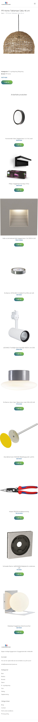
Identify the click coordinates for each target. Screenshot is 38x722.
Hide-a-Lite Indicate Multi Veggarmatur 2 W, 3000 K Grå (19, 238)
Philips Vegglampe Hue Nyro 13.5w (19, 184)
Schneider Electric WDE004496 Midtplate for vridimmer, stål (19, 567)
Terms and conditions (7, 711)
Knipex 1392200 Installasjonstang (19, 511)
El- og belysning (12, 71)
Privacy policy (5, 714)
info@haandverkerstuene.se (9, 664)
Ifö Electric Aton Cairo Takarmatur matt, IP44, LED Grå (19, 402)
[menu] (35, 3)
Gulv (2, 688)
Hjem (2, 13)
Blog (2, 705)
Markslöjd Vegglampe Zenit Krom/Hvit (19, 626)
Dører (3, 682)
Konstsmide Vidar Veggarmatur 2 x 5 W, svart (19, 138)
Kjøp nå (7, 82)
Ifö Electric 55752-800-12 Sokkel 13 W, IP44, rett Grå (19, 293)
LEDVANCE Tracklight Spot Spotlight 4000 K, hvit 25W (19, 347)
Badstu (3, 676)
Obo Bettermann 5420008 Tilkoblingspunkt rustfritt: (19, 457)
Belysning (20, 71)
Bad (2, 673)
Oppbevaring (5, 694)
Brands (3, 679)
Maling (3, 691)
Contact (3, 708)
